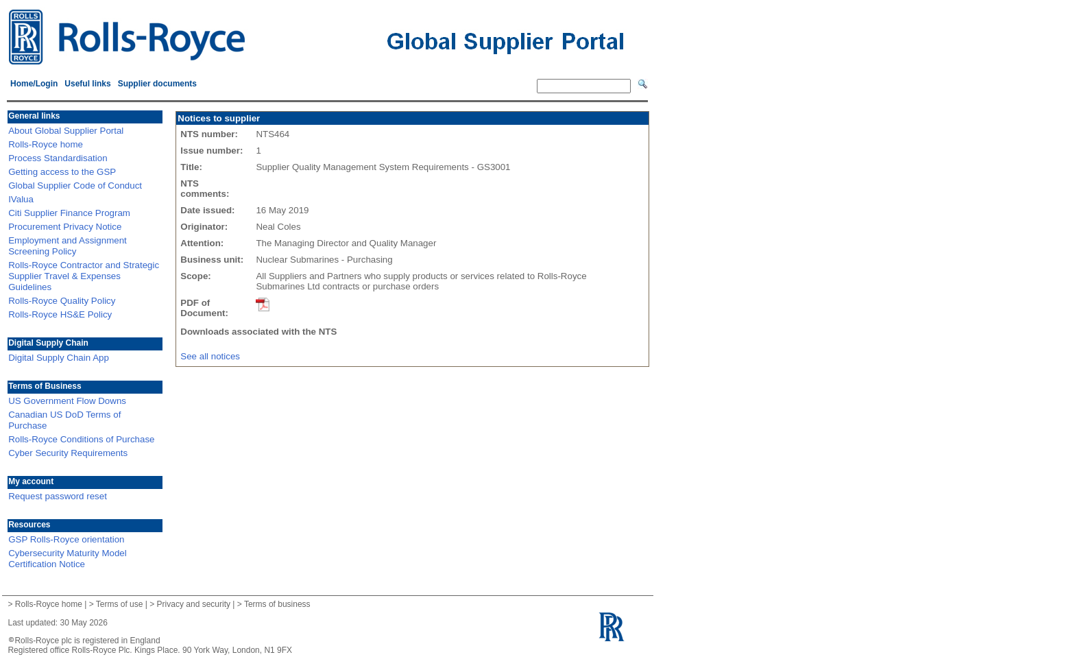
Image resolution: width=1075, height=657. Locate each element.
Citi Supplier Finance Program (69, 213)
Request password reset (57, 496)
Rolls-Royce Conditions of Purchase (81, 439)
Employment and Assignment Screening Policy (67, 245)
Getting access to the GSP (62, 172)
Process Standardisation (57, 158)
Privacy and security (193, 604)
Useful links (87, 83)
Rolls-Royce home (45, 144)
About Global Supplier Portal (65, 131)
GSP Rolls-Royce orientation (66, 539)
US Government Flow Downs (67, 401)
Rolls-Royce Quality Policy (61, 301)
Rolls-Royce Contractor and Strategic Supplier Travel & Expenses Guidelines (83, 276)
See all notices (210, 356)
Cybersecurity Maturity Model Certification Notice (67, 558)
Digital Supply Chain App (58, 358)
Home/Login (34, 83)
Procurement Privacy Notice (64, 227)
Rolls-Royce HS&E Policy (60, 314)
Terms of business (277, 604)
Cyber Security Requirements (68, 453)
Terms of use (119, 604)
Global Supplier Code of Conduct (75, 185)
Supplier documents (157, 83)
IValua (21, 199)
